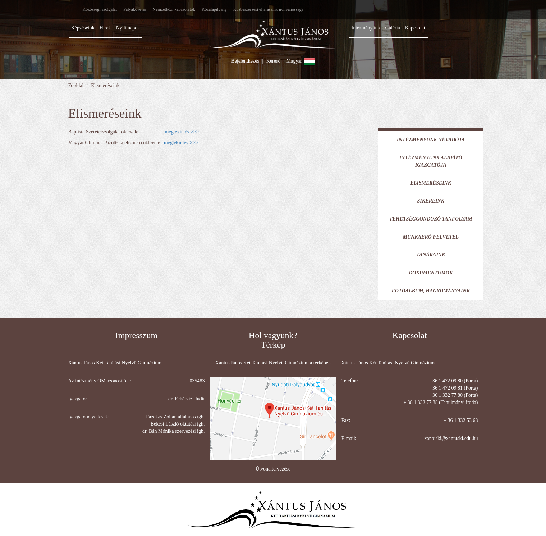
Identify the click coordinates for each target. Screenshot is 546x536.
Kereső (273, 61)
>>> (194, 132)
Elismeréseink (105, 85)
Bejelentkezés (245, 61)
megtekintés (177, 132)
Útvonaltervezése (273, 469)
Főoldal (76, 85)
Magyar (300, 61)
